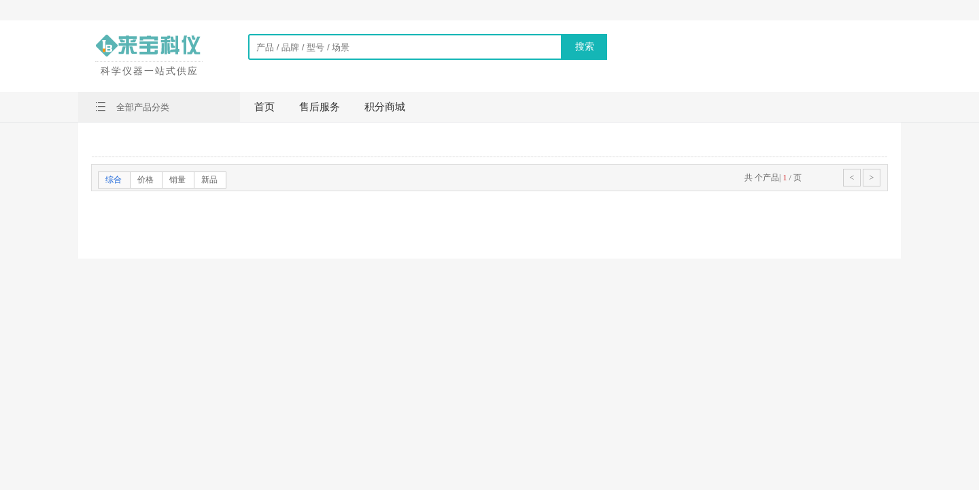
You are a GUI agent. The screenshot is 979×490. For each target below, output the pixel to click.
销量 (177, 179)
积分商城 (384, 106)
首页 (264, 106)
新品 (209, 179)
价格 (145, 179)
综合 (113, 179)
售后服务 (319, 106)
